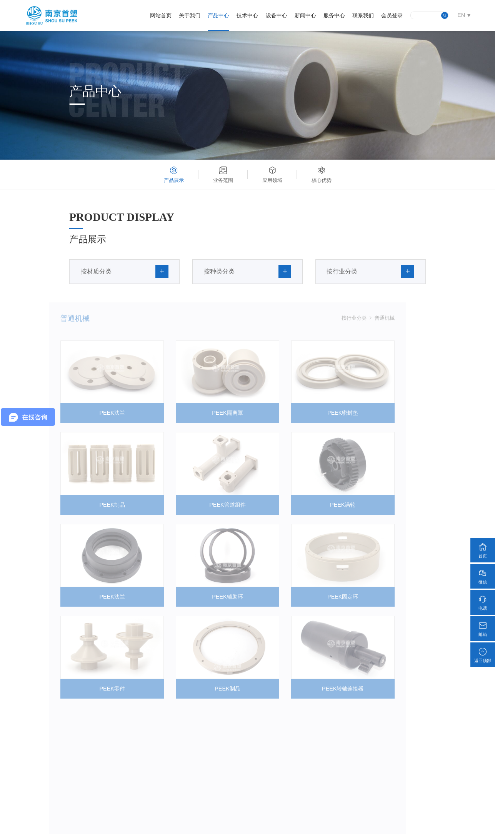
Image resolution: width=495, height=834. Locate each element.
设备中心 (276, 15)
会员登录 (392, 15)
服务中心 (334, 15)
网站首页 (161, 15)
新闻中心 (305, 15)
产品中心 (218, 15)
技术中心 (247, 15)
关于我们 (189, 15)
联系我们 (363, 15)
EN (461, 15)
